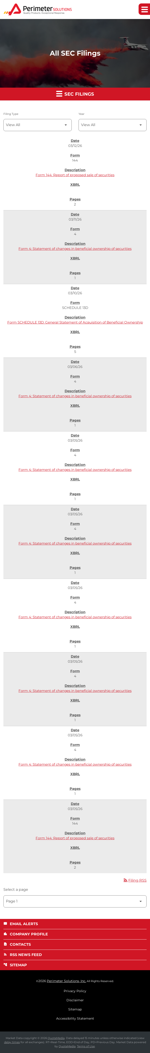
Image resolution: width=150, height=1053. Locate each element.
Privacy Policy (75, 991)
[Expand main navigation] (144, 9)
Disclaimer (75, 1000)
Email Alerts (20, 924)
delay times (12, 1042)
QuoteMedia (56, 1038)
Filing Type (10, 114)
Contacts (17, 944)
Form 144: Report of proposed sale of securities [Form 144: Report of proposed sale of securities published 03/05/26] (75, 838)
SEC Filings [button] (75, 93)
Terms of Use (86, 1046)
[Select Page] (75, 901)
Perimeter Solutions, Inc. (66, 981)
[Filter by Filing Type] (37, 125)
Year (81, 114)
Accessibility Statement (75, 1018)
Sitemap (15, 965)
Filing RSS (135, 880)
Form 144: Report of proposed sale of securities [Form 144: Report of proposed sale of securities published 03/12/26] (75, 175)
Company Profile (25, 934)
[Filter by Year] (113, 125)
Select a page (15, 889)
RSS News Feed (22, 955)
